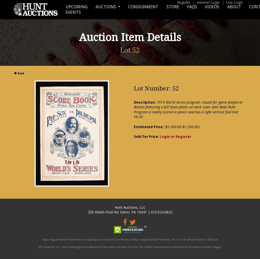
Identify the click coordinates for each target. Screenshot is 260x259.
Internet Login (208, 2)
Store (172, 7)
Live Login (234, 2)
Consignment (143, 7)
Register (183, 2)
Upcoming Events (77, 9)
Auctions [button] (106, 7)
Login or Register (175, 136)
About (234, 7)
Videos (212, 7)
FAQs (192, 7)
